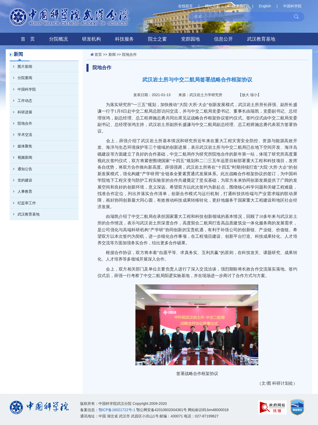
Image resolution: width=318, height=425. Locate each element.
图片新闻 (21, 66)
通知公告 (21, 168)
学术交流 (21, 134)
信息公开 (223, 39)
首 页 (28, 39)
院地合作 (21, 123)
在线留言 (185, 6)
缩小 (253, 95)
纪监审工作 (23, 202)
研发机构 (91, 39)
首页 (98, 54)
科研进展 (21, 112)
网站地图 (212, 6)
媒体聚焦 (21, 146)
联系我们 (239, 6)
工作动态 (21, 100)
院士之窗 (157, 39)
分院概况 (58, 39)
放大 (245, 95)
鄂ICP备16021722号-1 (116, 410)
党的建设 (21, 180)
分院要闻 (21, 77)
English (265, 6)
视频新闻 (21, 157)
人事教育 (21, 191)
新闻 (112, 54)
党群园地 (190, 39)
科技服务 (124, 39)
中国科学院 (292, 6)
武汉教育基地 (261, 39)
